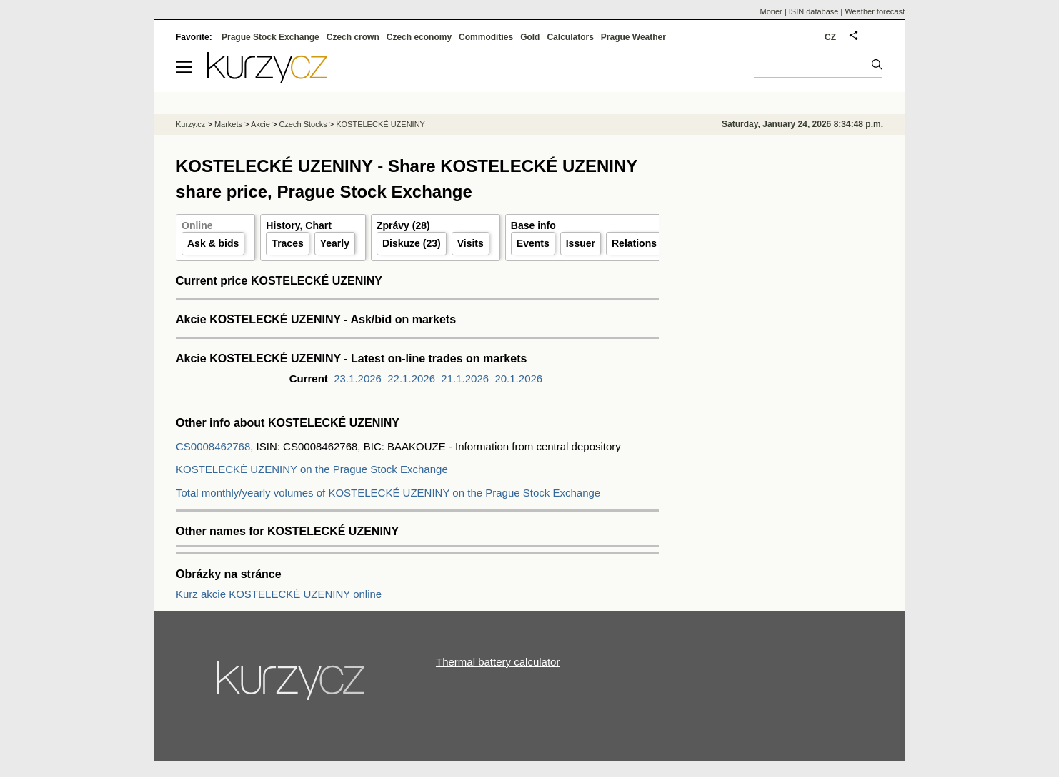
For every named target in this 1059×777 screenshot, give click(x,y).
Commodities (486, 37)
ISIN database (814, 11)
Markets (228, 124)
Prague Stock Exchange (270, 37)
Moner (771, 11)
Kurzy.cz (190, 124)
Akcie (260, 124)
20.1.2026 (518, 378)
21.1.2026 (465, 378)
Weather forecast (875, 11)
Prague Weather (633, 37)
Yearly (334, 243)
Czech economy (419, 37)
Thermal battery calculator (498, 662)
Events (533, 243)
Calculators (570, 37)
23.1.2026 (358, 378)
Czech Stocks (303, 124)
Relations (634, 243)
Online (197, 225)
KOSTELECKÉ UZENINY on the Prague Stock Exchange (312, 469)
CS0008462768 (213, 446)
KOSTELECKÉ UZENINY (380, 124)
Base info (533, 225)
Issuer (580, 243)
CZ (830, 37)
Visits (470, 243)
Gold (530, 37)
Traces (287, 243)
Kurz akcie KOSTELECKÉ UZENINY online (279, 594)
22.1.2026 (411, 378)
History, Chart (299, 225)
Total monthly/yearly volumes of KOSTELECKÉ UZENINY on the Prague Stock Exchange (388, 493)
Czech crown (353, 37)
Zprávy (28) (403, 225)
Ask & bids (213, 243)
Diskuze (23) (411, 243)
